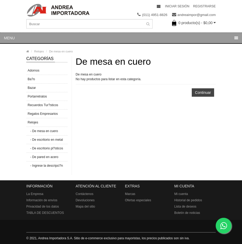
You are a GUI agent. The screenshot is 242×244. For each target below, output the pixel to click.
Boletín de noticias (187, 213)
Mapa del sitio (85, 206)
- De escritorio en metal (45, 140)
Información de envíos (41, 200)
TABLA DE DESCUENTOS (45, 213)
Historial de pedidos (188, 200)
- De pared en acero (43, 157)
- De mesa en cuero (43, 131)
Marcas (130, 194)
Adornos (33, 70)
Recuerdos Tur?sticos (43, 105)
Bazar (32, 88)
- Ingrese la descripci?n (45, 165)
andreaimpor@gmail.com (194, 15)
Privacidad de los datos (42, 206)
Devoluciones (85, 200)
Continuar (203, 92)
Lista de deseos (185, 206)
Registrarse (204, 6)
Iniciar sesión (177, 6)
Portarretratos (37, 96)
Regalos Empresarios (43, 114)
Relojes (39, 51)
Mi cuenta (181, 194)
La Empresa (34, 194)
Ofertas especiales (138, 200)
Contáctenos (84, 194)
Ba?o (31, 79)
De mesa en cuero (61, 51)
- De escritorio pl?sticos (45, 148)
